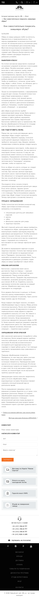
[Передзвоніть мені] (16, 2)
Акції (19, 581)
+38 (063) (19, 532)
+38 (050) (19, 529)
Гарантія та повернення (19, 569)
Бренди (19, 556)
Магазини (19, 552)
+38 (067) (19, 534)
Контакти (20, 587)
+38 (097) (19, 526)
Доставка (19, 560)
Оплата (19, 565)
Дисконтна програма (20, 573)
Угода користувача (19, 577)
